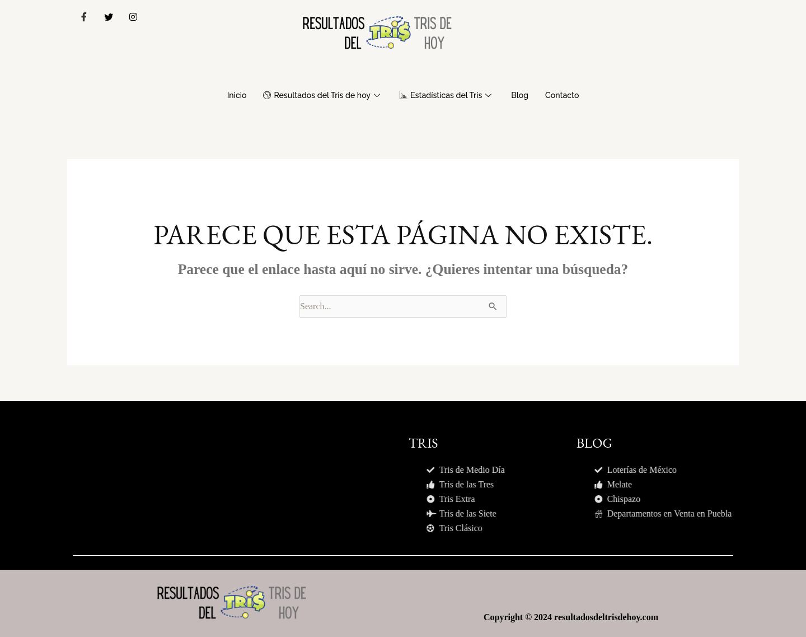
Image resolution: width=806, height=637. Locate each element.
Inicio (229, 95)
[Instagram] (133, 16)
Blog (525, 95)
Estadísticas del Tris (449, 95)
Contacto (569, 95)
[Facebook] (84, 16)
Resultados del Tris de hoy (319, 95)
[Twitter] (108, 16)
